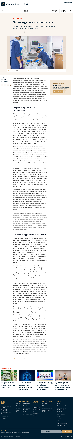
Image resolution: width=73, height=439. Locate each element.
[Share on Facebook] (2, 85)
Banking (18, 403)
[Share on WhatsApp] (11, 85)
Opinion (46, 11)
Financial (9, 11)
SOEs (34, 415)
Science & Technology (62, 423)
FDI (43, 405)
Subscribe (67, 431)
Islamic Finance (18, 411)
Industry (18, 11)
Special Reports (61, 425)
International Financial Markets (48, 411)
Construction (26, 403)
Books (58, 403)
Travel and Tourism (28, 414)
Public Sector (26, 11)
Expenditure (36, 407)
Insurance (18, 408)
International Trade (47, 408)
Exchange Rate (46, 403)
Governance (36, 409)
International (36, 11)
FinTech (18, 405)
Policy (58, 421)
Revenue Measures (35, 412)
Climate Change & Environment (61, 408)
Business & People (54, 11)
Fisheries (25, 405)
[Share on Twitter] (5, 85)
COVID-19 (59, 411)
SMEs (24, 411)
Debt (34, 405)
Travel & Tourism (63, 11)
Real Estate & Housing (26, 408)
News (58, 416)
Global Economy (61, 414)
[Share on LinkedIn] (8, 85)
